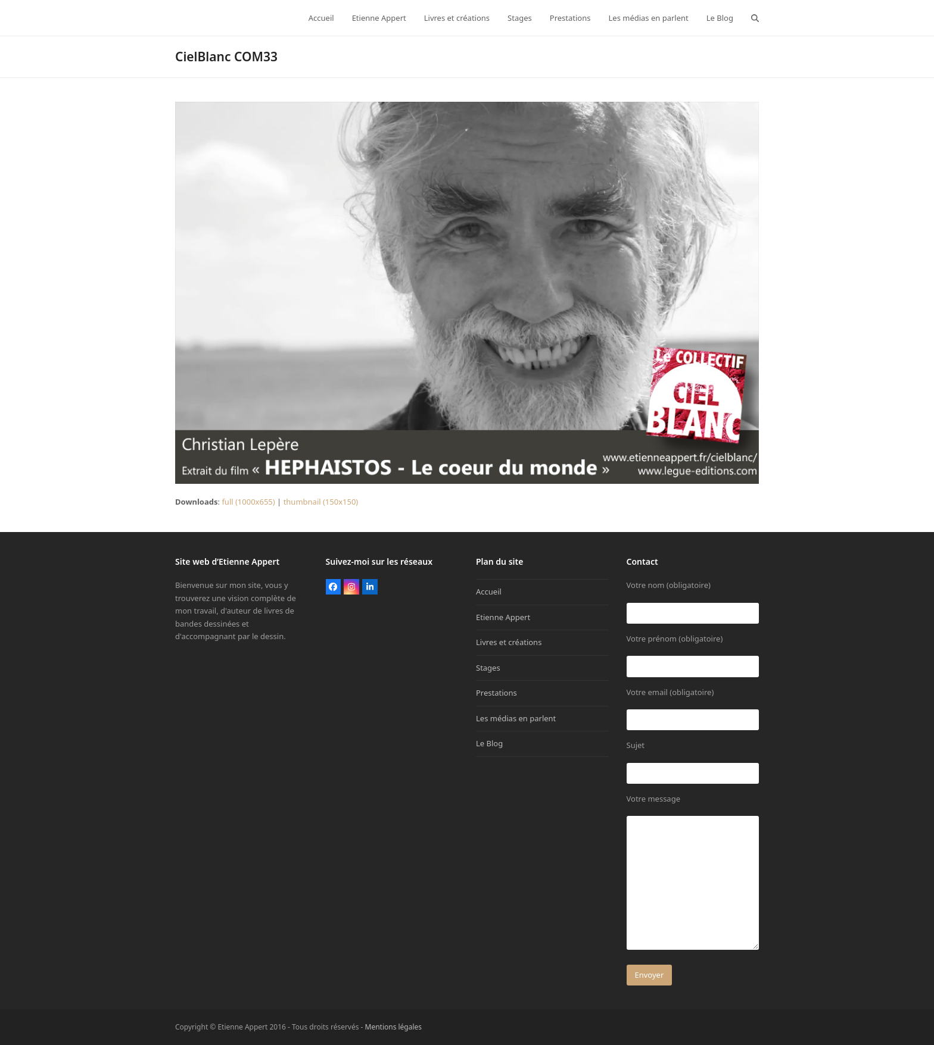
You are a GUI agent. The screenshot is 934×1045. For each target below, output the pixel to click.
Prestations (496, 692)
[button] (755, 18)
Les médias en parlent (516, 718)
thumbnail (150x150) (321, 501)
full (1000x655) (248, 501)
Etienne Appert (503, 617)
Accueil (489, 591)
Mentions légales (393, 1027)
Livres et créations (508, 642)
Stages (488, 667)
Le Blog (489, 743)
